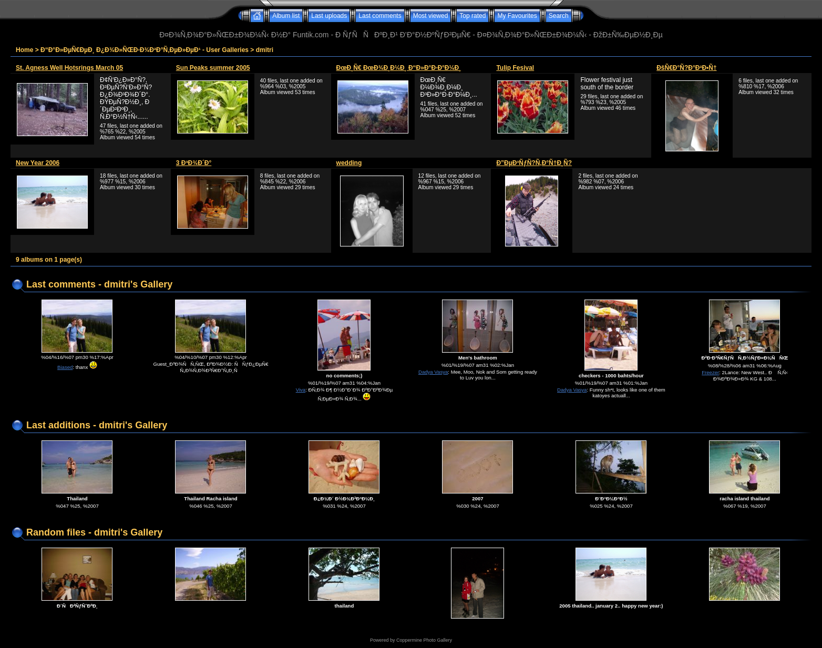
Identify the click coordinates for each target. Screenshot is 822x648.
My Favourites (517, 15)
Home (24, 50)
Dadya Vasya (433, 372)
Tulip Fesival (515, 67)
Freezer (710, 372)
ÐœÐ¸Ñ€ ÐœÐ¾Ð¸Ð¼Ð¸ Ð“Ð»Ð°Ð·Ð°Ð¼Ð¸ (398, 67)
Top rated (472, 15)
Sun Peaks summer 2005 (213, 67)
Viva (301, 390)
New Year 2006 (37, 163)
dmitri (264, 50)
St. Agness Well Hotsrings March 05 (69, 67)
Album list (286, 15)
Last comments (379, 15)
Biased (65, 367)
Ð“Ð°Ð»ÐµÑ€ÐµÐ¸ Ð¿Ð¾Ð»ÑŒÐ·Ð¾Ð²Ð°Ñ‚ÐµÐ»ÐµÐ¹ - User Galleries (144, 50)
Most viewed (430, 15)
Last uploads (329, 15)
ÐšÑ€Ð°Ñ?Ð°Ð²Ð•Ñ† (686, 67)
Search (559, 15)
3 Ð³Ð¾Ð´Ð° (193, 163)
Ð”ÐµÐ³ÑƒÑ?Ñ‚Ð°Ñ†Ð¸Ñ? (534, 163)
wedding (349, 163)
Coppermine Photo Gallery (424, 640)
